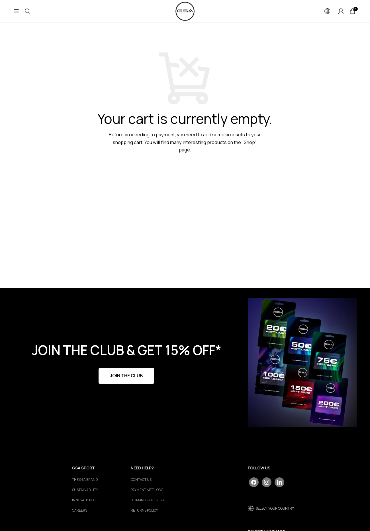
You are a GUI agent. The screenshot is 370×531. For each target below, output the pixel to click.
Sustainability (85, 490)
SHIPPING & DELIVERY (148, 500)
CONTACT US (141, 480)
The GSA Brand (85, 480)
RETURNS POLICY (144, 511)
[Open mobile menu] (16, 11)
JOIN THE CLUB (126, 376)
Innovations (83, 500)
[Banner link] (302, 363)
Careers (79, 511)
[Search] (27, 11)
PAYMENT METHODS (147, 490)
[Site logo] (185, 11)
